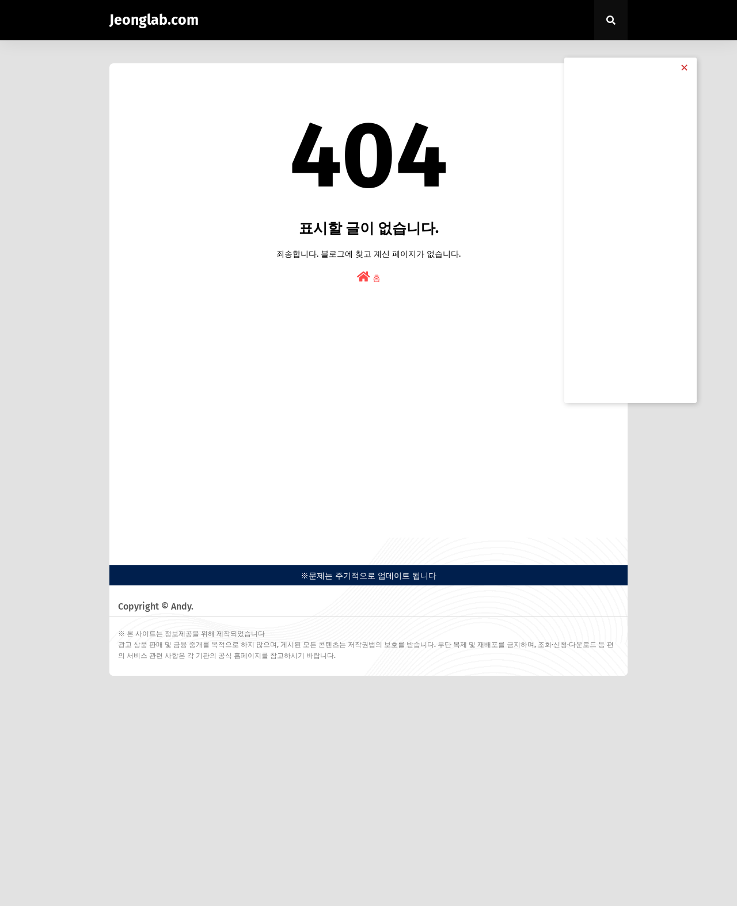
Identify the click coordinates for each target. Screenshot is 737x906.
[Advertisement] (368, 434)
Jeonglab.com (154, 20)
